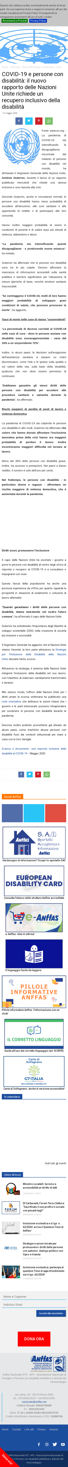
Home (5, 1429)
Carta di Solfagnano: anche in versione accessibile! (34, 1088)
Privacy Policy (38, 20)
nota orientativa (11, 701)
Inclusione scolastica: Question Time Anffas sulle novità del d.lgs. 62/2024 (43, 1150)
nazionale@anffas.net (34, 1401)
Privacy (41, 1429)
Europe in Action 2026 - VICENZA (43, 1126)
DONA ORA (34, 1339)
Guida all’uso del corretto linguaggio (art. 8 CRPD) (34, 1050)
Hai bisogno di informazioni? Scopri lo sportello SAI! (34, 860)
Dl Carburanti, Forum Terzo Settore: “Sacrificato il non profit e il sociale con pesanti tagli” (44, 1207)
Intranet (53, 1429)
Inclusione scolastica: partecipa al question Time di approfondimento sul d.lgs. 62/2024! (43, 1271)
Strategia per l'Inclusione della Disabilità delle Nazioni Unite (34, 654)
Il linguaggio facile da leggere (23, 970)
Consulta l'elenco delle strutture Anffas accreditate (34, 897)
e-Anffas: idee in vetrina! (19, 934)
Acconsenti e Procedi (15, 20)
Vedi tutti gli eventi (55, 1163)
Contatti (16, 1429)
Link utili (29, 1429)
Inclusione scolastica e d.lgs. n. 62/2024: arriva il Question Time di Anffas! (43, 1227)
